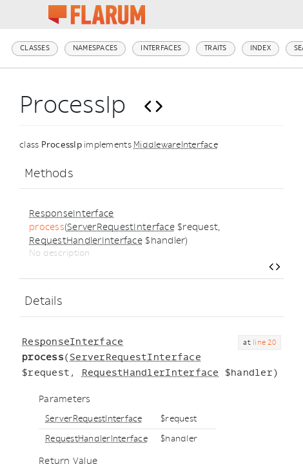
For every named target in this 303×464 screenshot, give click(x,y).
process (46, 227)
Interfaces (161, 48)
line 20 (264, 342)
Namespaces (95, 48)
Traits (215, 48)
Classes (35, 48)
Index (260, 48)
